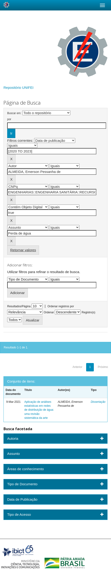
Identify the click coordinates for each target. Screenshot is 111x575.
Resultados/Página (19, 306)
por (9, 119)
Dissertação (98, 401)
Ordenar (49, 312)
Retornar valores (23, 250)
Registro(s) (88, 312)
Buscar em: (14, 113)
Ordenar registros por (60, 306)
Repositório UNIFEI (18, 87)
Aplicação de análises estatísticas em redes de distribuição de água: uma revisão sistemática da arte (39, 410)
